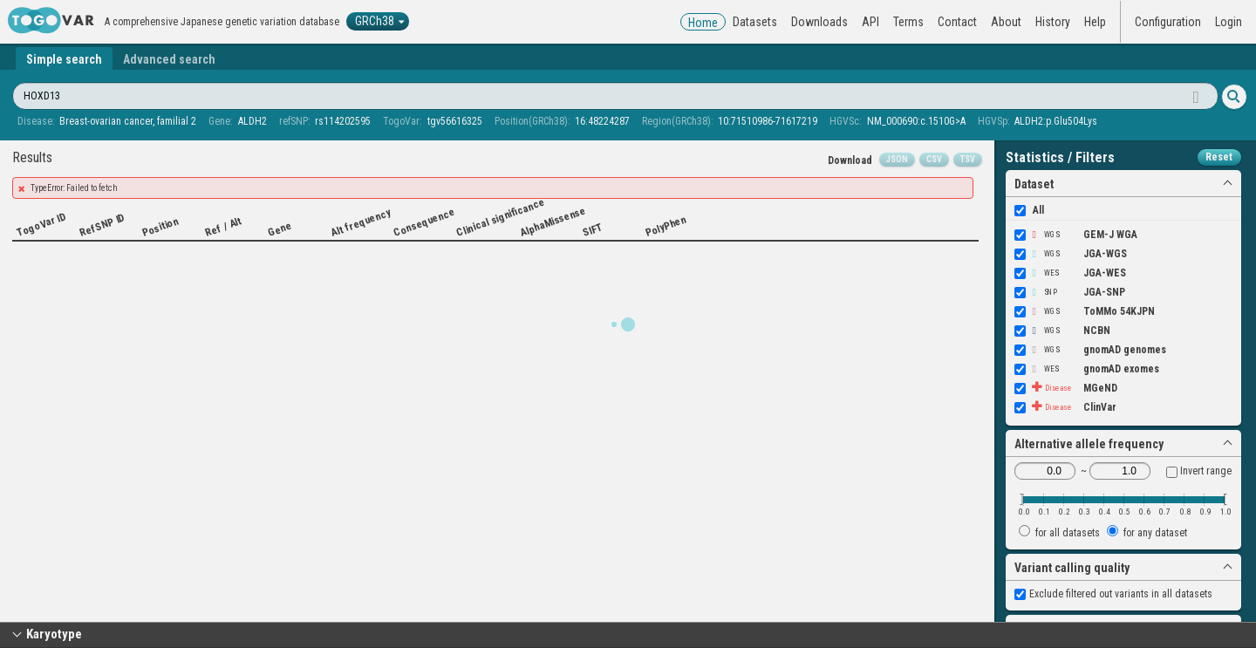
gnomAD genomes (1090, 350)
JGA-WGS (1070, 254)
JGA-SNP (1069, 292)
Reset (1218, 157)
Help (1095, 22)
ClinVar (1065, 407)
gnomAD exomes (1086, 369)
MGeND (1065, 388)
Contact (957, 22)
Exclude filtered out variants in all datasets (1113, 594)
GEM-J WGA (1075, 234)
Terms (908, 22)
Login (1228, 22)
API (870, 22)
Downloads (819, 22)
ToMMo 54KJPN (1084, 311)
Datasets (755, 22)
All (1029, 210)
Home (703, 23)
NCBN (1062, 330)
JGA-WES (1070, 273)
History (1052, 22)
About (1006, 22)
